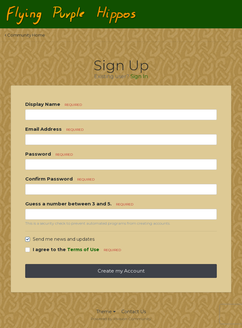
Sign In (139, 76)
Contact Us (133, 311)
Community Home (25, 34)
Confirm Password (60, 179)
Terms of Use (83, 249)
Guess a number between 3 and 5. (79, 204)
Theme (106, 311)
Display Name (53, 104)
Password (49, 154)
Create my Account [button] (121, 271)
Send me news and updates (64, 239)
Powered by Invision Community (121, 318)
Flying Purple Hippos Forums (96, 9)
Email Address (54, 129)
